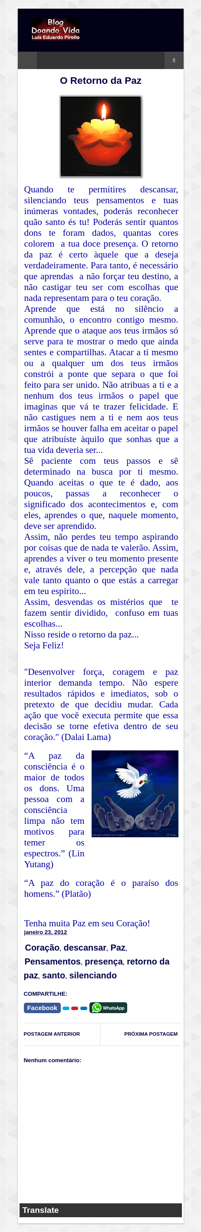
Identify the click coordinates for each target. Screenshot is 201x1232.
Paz (117, 947)
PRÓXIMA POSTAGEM (151, 1034)
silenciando (93, 975)
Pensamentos (53, 961)
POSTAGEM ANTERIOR (52, 1034)
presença (103, 961)
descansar (85, 947)
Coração (42, 947)
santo (53, 975)
